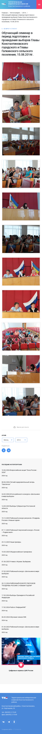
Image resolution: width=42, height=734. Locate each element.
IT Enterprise (17, 729)
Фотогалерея (15, 13)
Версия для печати (21, 427)
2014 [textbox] (18, 440)
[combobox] (8, 440)
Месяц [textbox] (6, 440)
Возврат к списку (10, 29)
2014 (24, 13)
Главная (5, 13)
